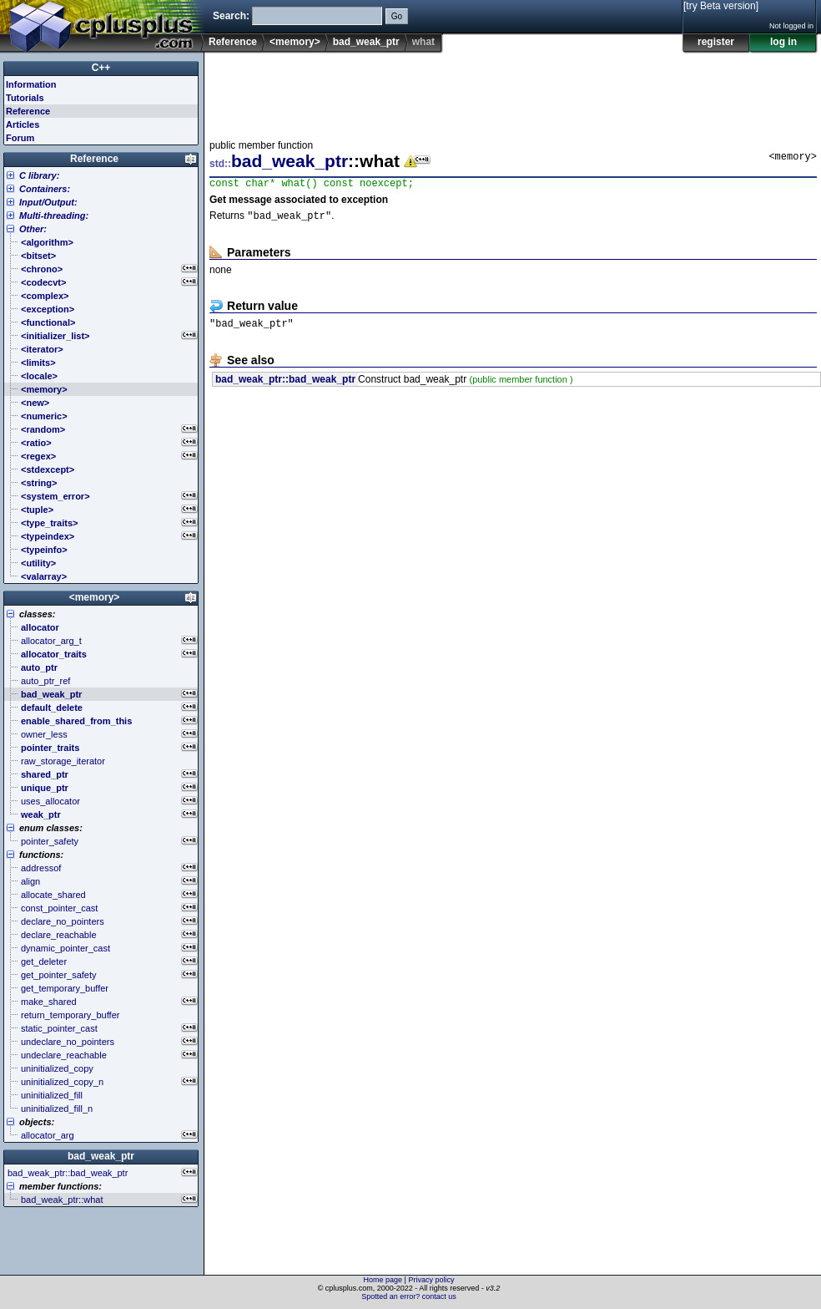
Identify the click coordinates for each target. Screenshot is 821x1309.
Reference (233, 42)
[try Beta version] (720, 6)
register (716, 42)
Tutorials (25, 98)
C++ (101, 68)
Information (31, 84)
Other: (33, 229)
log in (783, 42)
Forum (20, 138)
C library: (39, 175)
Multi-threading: (53, 216)
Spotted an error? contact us (408, 1296)
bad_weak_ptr (366, 42)
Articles (22, 124)
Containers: (44, 189)
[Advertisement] (513, 91)
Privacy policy (431, 1280)
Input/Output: (48, 202)
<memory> (294, 42)
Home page (383, 1280)
